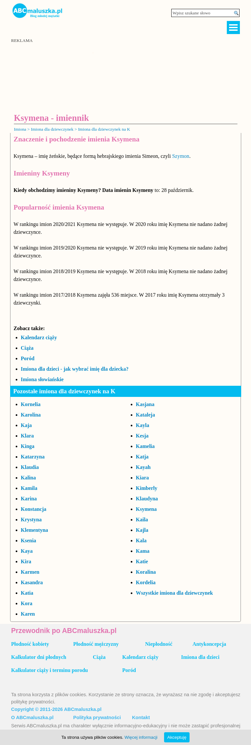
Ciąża (27, 348)
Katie (142, 561)
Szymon (180, 156)
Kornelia (31, 404)
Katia (27, 593)
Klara (27, 435)
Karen (28, 614)
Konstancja (33, 509)
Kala (141, 540)
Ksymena (146, 509)
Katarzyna (33, 456)
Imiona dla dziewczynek (52, 129)
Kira (26, 561)
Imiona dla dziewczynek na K (104, 129)
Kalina (28, 477)
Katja (142, 456)
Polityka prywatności (97, 717)
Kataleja (145, 415)
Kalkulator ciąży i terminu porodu (49, 670)
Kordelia (146, 582)
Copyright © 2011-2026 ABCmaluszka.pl (56, 709)
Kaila (142, 519)
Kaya (27, 551)
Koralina (146, 572)
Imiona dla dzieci (200, 657)
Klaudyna (147, 498)
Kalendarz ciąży (39, 337)
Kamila (29, 488)
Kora (27, 603)
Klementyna (34, 530)
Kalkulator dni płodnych (38, 657)
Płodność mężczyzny (96, 644)
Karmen (30, 572)
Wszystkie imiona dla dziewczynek (174, 593)
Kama (143, 551)
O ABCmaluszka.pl (32, 717)
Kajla (142, 530)
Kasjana (145, 404)
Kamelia (145, 446)
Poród (28, 358)
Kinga (28, 446)
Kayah (143, 467)
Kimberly (147, 488)
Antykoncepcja (209, 644)
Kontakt (141, 717)
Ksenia (28, 540)
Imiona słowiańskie (42, 379)
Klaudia (30, 467)
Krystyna (31, 519)
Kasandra (32, 582)
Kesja (142, 435)
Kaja (26, 425)
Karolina (31, 415)
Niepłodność (159, 644)
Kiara (142, 477)
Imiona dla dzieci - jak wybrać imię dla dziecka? (75, 369)
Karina (29, 498)
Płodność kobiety (30, 644)
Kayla (142, 425)
